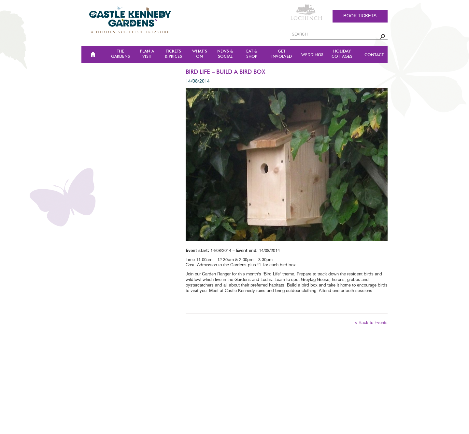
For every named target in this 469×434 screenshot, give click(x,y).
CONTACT (374, 55)
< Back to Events (371, 323)
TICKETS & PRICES (173, 54)
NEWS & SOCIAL (225, 54)
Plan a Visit (147, 54)
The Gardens (120, 54)
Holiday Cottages (342, 54)
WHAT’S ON (199, 54)
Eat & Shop (251, 54)
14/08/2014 (198, 81)
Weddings (312, 55)
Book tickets (360, 16)
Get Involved (281, 54)
